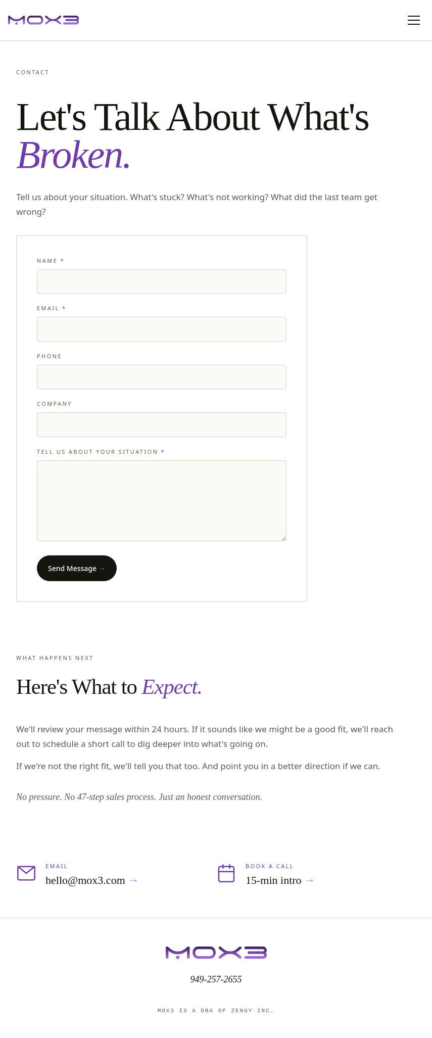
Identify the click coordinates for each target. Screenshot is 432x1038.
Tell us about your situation (101, 451)
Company (54, 403)
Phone (49, 356)
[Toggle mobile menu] (414, 20)
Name (51, 260)
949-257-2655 (216, 979)
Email (51, 308)
